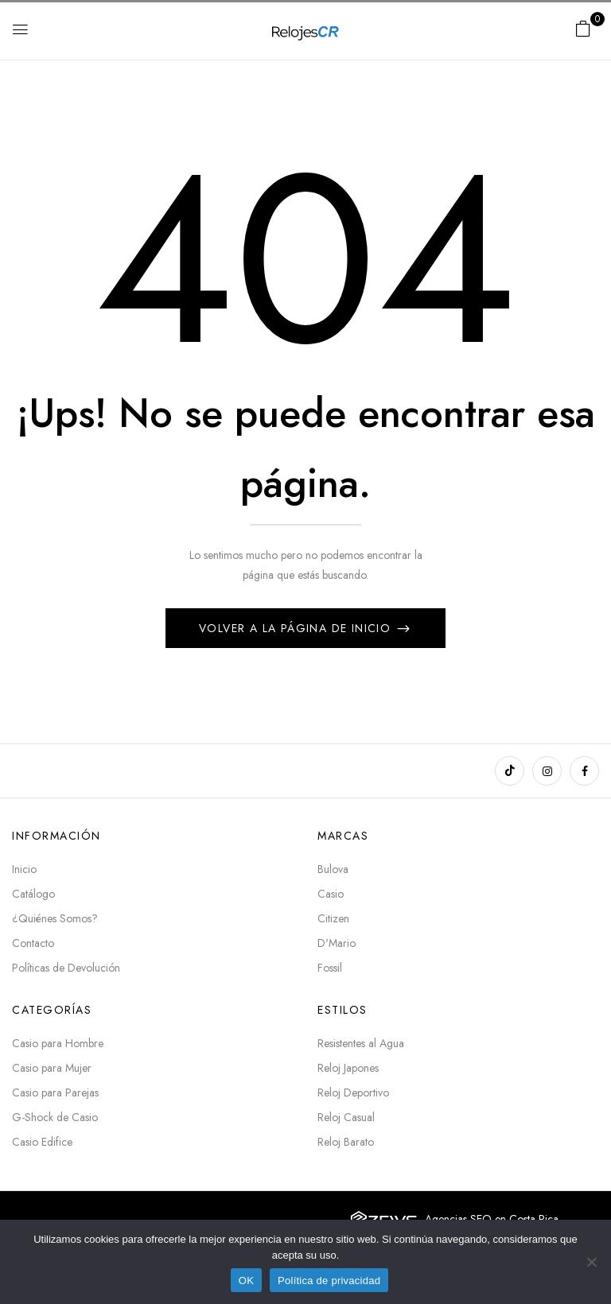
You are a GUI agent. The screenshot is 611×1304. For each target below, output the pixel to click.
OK (246, 1281)
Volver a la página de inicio (297, 628)
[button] (583, 29)
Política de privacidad (329, 1281)
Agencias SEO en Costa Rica (491, 1219)
